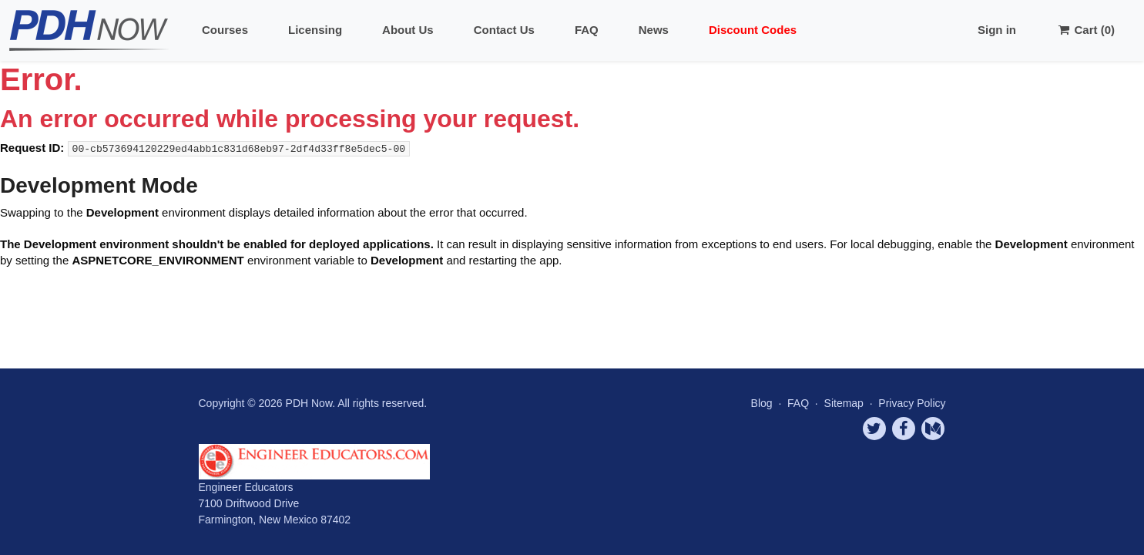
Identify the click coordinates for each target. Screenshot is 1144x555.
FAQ (587, 29)
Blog (762, 403)
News (654, 29)
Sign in (997, 29)
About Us (408, 29)
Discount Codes (753, 29)
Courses (225, 29)
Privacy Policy (911, 403)
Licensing (315, 29)
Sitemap (845, 403)
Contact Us (504, 29)
